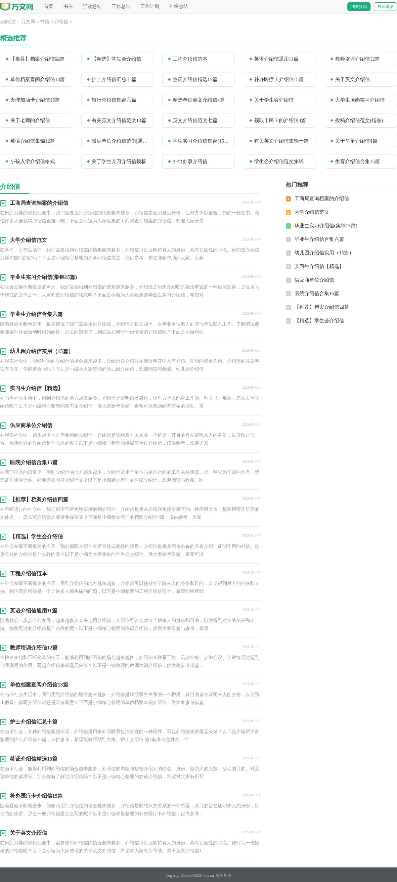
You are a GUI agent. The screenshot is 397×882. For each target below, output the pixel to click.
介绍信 (61, 21)
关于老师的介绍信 (30, 120)
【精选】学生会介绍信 (116, 59)
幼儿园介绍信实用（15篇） (324, 252)
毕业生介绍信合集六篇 (319, 239)
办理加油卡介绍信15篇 (35, 100)
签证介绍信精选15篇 (195, 79)
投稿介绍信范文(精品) (359, 120)
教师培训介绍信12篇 (357, 59)
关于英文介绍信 (352, 79)
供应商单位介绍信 (314, 280)
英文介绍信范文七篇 (195, 120)
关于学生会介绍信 (274, 100)
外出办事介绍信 (190, 161)
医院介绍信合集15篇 (316, 293)
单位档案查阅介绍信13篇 (37, 79)
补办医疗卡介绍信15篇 (279, 79)
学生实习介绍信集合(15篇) (201, 141)
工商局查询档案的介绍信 (321, 198)
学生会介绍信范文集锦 (279, 161)
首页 (48, 6)
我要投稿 (359, 6)
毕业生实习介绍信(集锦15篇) (325, 225)
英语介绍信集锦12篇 (32, 141)
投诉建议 (385, 6)
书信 (68, 6)
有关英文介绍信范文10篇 (119, 120)
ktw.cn (208, 875)
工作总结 (121, 6)
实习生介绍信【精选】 (319, 266)
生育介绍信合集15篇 (357, 161)
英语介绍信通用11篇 (276, 59)
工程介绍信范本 (190, 59)
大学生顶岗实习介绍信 (360, 100)
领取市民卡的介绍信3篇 (280, 120)
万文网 (28, 21)
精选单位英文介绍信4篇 (199, 100)
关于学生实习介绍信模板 (119, 161)
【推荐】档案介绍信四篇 (37, 59)
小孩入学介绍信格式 (32, 161)
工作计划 (150, 6)
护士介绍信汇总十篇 (114, 79)
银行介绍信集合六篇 (114, 100)
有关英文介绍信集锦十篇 (281, 141)
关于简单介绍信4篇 (356, 141)
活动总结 (92, 6)
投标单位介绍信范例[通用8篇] (120, 141)
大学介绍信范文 (311, 212)
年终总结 (178, 6)
